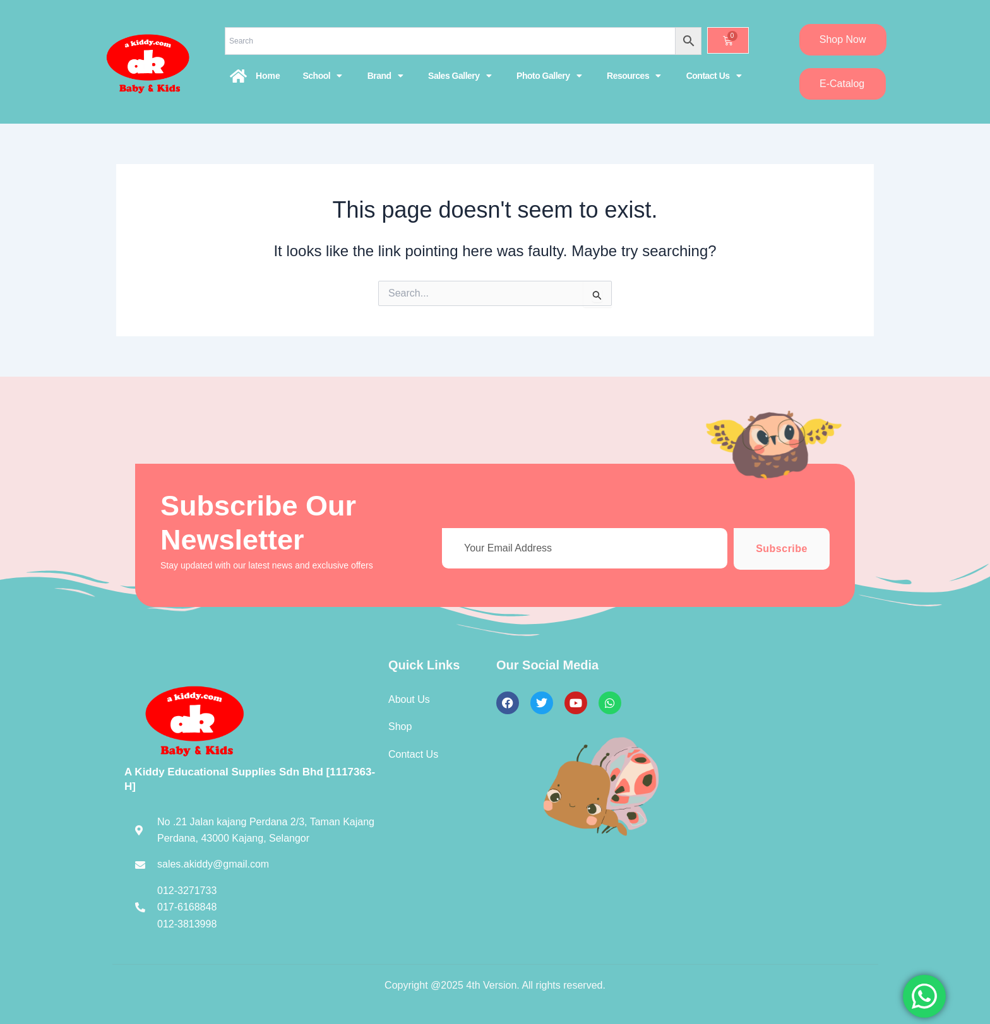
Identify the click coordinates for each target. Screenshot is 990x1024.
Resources (634, 75)
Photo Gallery (548, 75)
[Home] (238, 75)
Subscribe (782, 548)
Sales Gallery (459, 75)
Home (268, 76)
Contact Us (713, 75)
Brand (385, 75)
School (322, 75)
